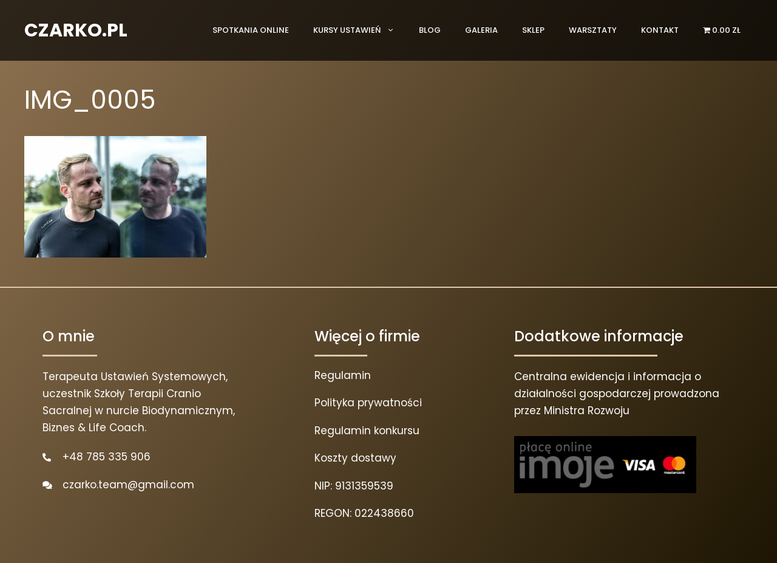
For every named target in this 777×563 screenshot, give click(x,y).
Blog (430, 30)
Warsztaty (593, 30)
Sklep (533, 30)
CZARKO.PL (75, 30)
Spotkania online (250, 30)
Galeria (481, 30)
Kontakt (660, 30)
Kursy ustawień (360, 30)
